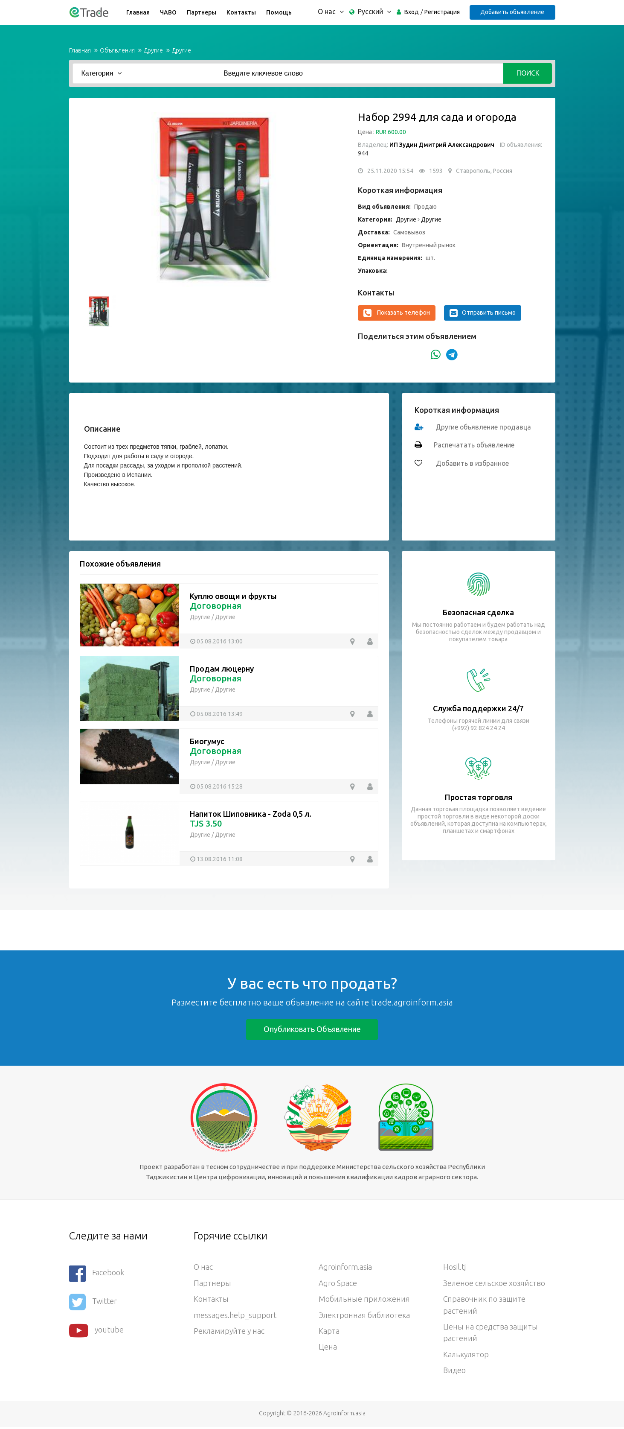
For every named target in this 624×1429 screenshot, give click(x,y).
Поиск (528, 73)
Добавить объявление (512, 12)
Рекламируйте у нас (230, 1332)
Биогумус (207, 741)
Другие (153, 50)
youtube (96, 1328)
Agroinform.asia (345, 1267)
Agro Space (338, 1284)
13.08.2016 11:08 (220, 858)
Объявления (117, 50)
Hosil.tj (454, 1267)
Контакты (240, 12)
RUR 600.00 (391, 132)
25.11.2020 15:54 (390, 170)
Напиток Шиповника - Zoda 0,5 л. (250, 813)
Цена (328, 1348)
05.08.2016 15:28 (220, 786)
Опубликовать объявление (312, 1029)
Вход (411, 12)
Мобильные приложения (365, 1300)
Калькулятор (466, 1356)
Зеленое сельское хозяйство (494, 1284)
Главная (137, 12)
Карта (329, 1332)
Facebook (97, 1273)
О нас (203, 1267)
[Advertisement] (155, 929)
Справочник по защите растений (484, 1306)
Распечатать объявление (474, 445)
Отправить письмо (483, 313)
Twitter (93, 1301)
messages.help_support (235, 1316)
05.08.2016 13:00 (220, 640)
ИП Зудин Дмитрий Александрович (441, 144)
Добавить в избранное (472, 463)
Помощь (278, 12)
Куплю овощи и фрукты (233, 596)
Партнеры (201, 12)
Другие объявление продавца (483, 427)
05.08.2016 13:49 (220, 713)
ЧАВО (168, 12)
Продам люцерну (222, 668)
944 (363, 153)
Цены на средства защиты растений (490, 1334)
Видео (454, 1372)
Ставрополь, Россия (484, 170)
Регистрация (441, 12)
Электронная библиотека (365, 1316)
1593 (436, 170)
